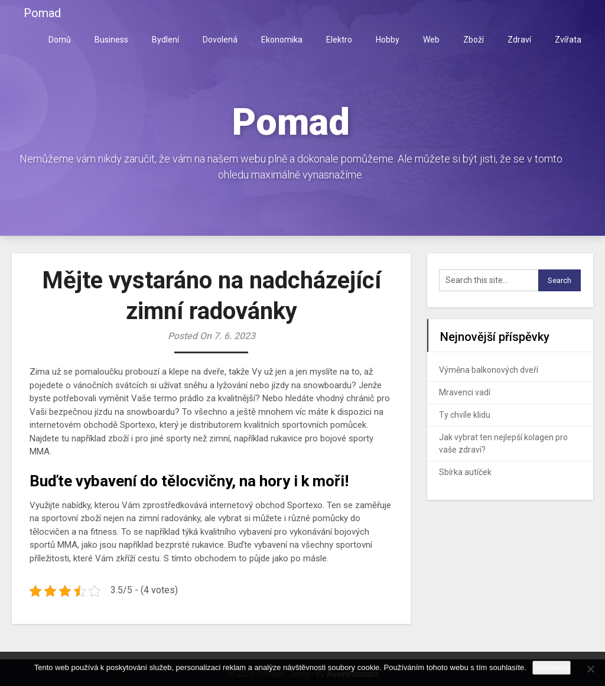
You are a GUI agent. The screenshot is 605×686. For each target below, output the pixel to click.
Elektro (339, 39)
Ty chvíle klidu (464, 415)
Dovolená (220, 39)
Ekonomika (281, 39)
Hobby (387, 39)
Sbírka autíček (465, 472)
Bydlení (165, 39)
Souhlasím (552, 667)
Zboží (473, 39)
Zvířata (568, 39)
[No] (590, 669)
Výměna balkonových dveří (488, 370)
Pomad (42, 13)
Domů (59, 39)
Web (431, 39)
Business (111, 39)
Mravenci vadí (464, 392)
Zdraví (519, 39)
